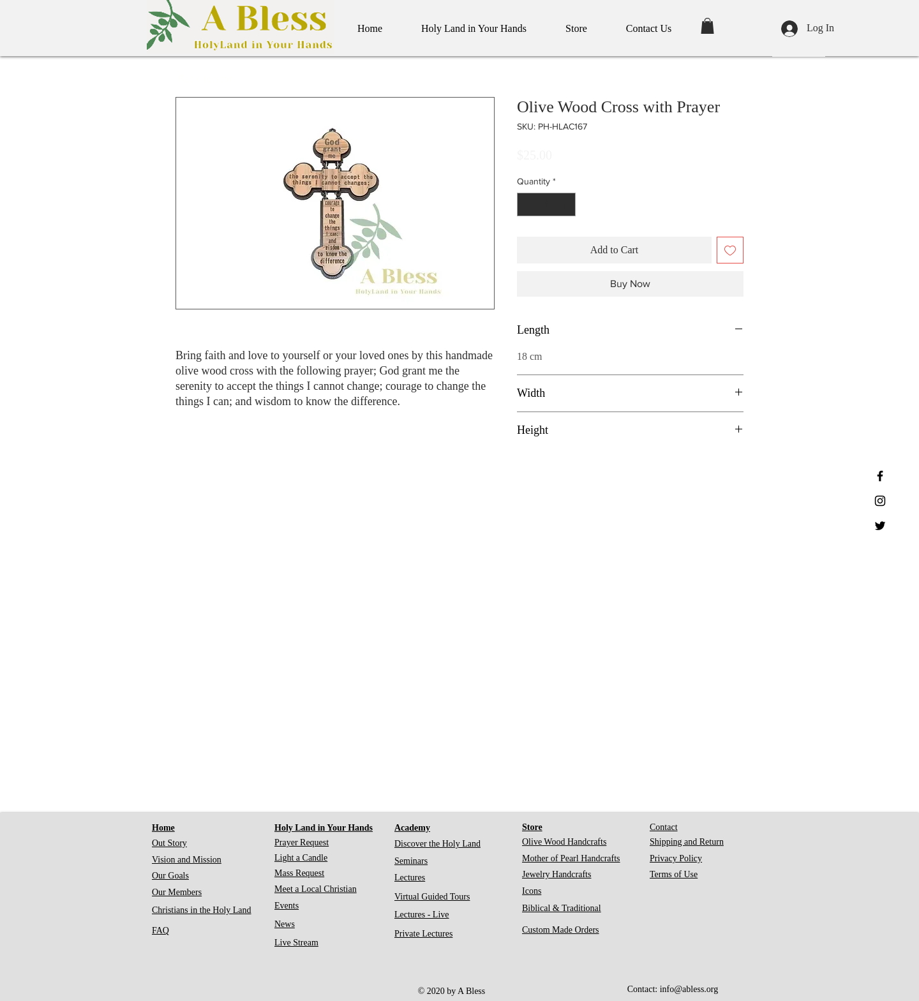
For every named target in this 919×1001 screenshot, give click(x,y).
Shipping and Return (687, 842)
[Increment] (566, 204)
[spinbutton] (546, 204)
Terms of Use (674, 874)
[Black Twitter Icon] (880, 526)
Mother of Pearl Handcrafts (571, 858)
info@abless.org (689, 989)
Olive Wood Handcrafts (564, 842)
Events (286, 905)
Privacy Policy (676, 858)
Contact (664, 827)
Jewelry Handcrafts (556, 874)
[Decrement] (527, 204)
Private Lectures (423, 933)
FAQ (160, 930)
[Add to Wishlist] (730, 250)
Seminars (411, 861)
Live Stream (296, 942)
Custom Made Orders (560, 930)
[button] (707, 26)
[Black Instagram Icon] (880, 501)
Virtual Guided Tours (432, 896)
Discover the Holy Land (437, 844)
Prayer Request (301, 842)
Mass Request (299, 873)
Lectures (409, 877)
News (284, 924)
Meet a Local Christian (315, 889)
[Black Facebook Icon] (880, 476)
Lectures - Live (421, 914)
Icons (531, 891)
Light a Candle (300, 858)
